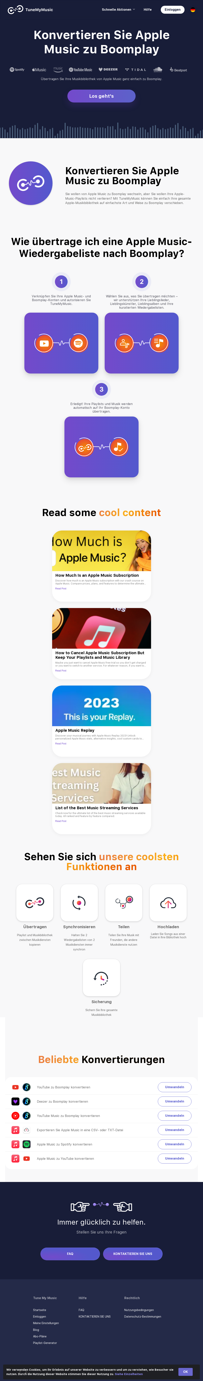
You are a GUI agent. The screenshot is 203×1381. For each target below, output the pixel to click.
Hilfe (148, 9)
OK (185, 1372)
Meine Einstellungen (46, 1323)
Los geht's (101, 96)
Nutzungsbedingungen (139, 1310)
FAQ (70, 1254)
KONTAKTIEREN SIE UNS (132, 1254)
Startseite (39, 1310)
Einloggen (173, 9)
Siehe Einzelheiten (129, 1374)
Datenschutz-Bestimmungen (142, 1316)
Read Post (60, 588)
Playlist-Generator (45, 1343)
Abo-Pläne (40, 1336)
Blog (36, 1329)
